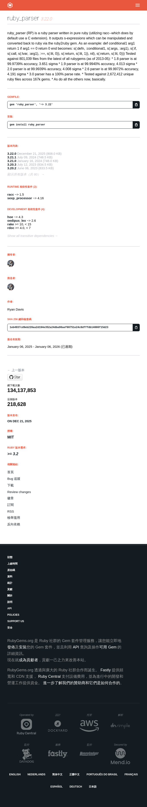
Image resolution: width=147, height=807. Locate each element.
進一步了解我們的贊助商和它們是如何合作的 (81, 683)
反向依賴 (13, 524)
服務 (61, 744)
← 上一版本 (15, 370)
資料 (9, 576)
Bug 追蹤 (13, 478)
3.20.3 (11, 164)
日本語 (93, 786)
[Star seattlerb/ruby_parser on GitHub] (14, 377)
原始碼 (11, 570)
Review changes (19, 492)
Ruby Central (49, 676)
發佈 (11, 647)
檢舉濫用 (13, 517)
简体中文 (57, 774)
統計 (9, 582)
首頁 (10, 472)
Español (56, 786)
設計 (61, 714)
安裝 (23, 647)
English (15, 774)
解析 (124, 714)
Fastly (105, 670)
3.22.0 (11, 153)
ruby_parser (23, 18)
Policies (13, 614)
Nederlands (36, 774)
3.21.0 (11, 161)
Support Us (15, 621)
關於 (9, 595)
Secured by (122, 744)
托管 (92, 714)
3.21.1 (11, 157)
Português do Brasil (101, 774)
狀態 (9, 557)
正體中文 (74, 774)
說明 (9, 601)
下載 (10, 485)
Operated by (27, 716)
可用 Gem (107, 647)
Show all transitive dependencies (30, 236)
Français (131, 774)
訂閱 (10, 505)
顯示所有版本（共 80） (24, 174)
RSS (10, 511)
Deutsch (76, 786)
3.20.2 (11, 168)
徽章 (10, 498)
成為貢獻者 (28, 660)
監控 (30, 744)
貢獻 (9, 589)
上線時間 (12, 563)
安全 (9, 627)
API (9, 608)
